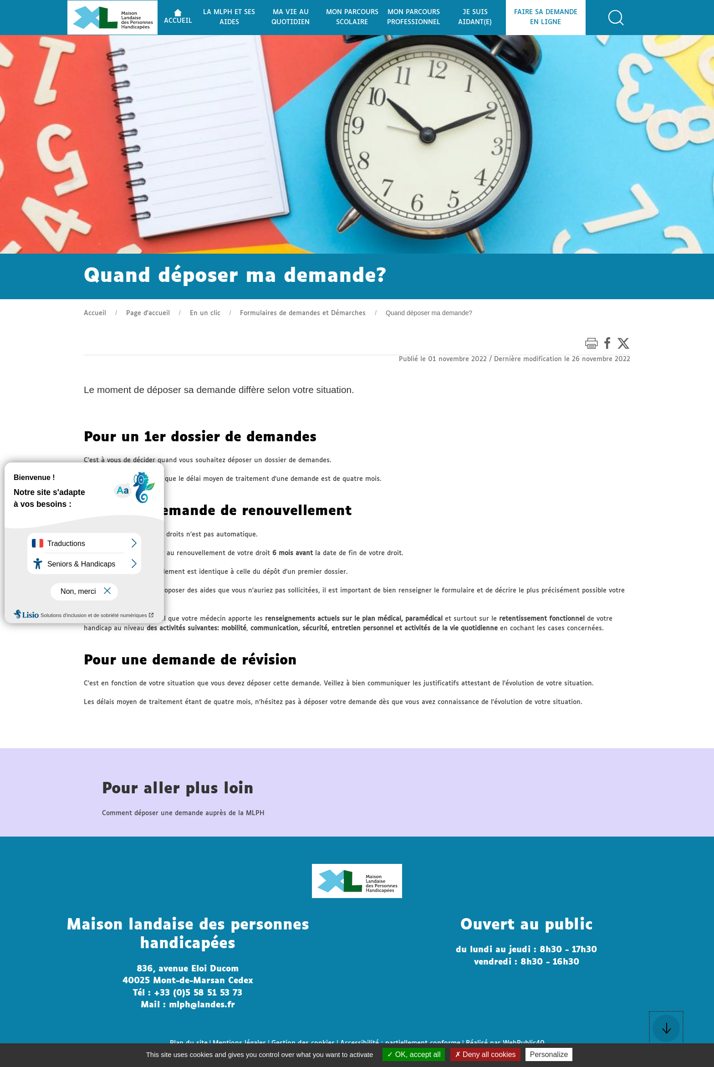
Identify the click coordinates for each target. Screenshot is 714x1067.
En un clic (205, 313)
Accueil (95, 313)
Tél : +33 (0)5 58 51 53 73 (187, 993)
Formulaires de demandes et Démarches (303, 313)
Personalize (549, 1054)
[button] (616, 18)
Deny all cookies (485, 1054)
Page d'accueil (148, 313)
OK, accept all (413, 1054)
